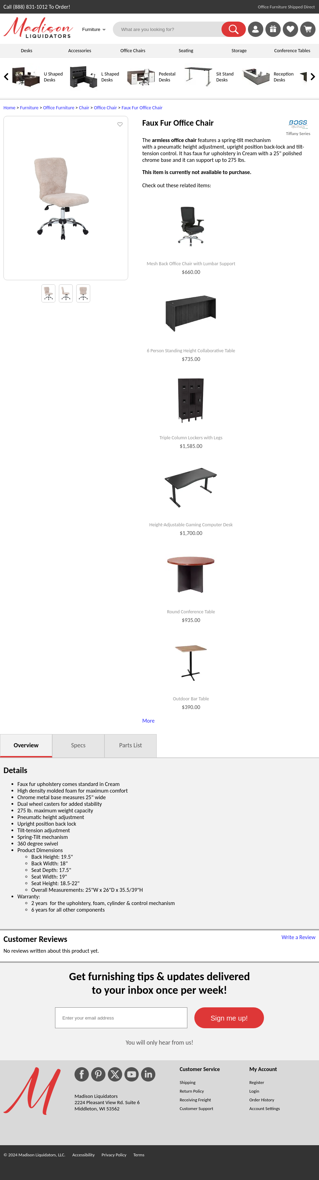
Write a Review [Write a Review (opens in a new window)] (298, 937)
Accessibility (83, 1154)
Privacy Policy (114, 1154)
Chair (84, 108)
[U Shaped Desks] (26, 89)
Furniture (29, 108)
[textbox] (121, 1017)
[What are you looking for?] (171, 29)
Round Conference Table (191, 612)
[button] (233, 29)
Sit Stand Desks (225, 77)
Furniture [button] (94, 30)
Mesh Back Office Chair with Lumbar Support (191, 264)
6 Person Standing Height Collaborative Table (191, 351)
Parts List (130, 745)
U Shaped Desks (53, 77)
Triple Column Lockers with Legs (191, 438)
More (148, 720)
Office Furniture (59, 108)
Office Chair (105, 108)
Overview (26, 745)
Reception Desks (284, 77)
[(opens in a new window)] (298, 124)
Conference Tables (292, 51)
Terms (139, 1154)
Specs (78, 745)
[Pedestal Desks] (141, 89)
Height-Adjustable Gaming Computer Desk (191, 525)
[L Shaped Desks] (84, 89)
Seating (186, 51)
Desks (26, 51)
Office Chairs (132, 51)
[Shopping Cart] (308, 29)
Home (9, 108)
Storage (239, 51)
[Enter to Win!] (273, 35)
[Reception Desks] (256, 89)
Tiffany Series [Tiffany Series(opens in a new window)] (298, 133)
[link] (308, 29)
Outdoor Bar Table (191, 699)
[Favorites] (290, 35)
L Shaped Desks (110, 77)
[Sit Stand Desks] (198, 89)
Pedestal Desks (167, 77)
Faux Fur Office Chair (142, 108)
